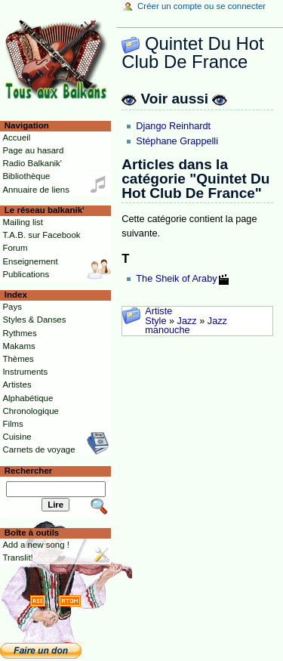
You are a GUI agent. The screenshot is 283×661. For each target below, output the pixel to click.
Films (12, 423)
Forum (14, 247)
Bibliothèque (26, 176)
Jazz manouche (186, 326)
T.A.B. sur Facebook (41, 234)
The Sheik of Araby (176, 278)
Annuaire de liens (35, 189)
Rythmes (19, 333)
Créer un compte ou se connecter (201, 6)
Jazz (187, 321)
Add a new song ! (35, 544)
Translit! (17, 557)
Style (155, 321)
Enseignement (29, 261)
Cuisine (16, 436)
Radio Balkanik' (32, 163)
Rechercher (29, 470)
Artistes (16, 384)
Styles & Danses (34, 319)
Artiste (158, 311)
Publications (25, 274)
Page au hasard (32, 150)
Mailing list (22, 222)
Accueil (16, 137)
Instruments (25, 371)
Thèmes (17, 358)
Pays (11, 306)
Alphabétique (27, 398)
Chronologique (30, 410)
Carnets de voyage (38, 449)
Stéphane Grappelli (177, 141)
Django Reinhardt (173, 126)
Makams (18, 346)
